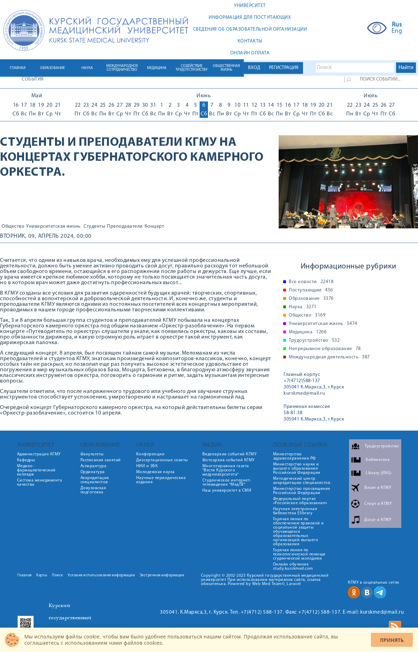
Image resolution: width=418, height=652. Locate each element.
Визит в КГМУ (377, 488)
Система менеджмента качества (39, 482)
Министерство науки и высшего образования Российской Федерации (296, 468)
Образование (311, 298)
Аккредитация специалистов (94, 480)
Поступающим (311, 290)
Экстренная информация (162, 575)
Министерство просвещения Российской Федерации (301, 491)
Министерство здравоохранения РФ (294, 456)
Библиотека (377, 460)
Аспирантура (93, 466)
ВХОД (254, 67)
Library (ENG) (379, 473)
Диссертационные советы (162, 460)
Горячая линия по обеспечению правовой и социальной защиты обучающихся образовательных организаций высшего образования (298, 531)
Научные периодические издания (161, 480)
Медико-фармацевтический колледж (36, 470)
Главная (24, 575)
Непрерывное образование (325, 349)
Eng (397, 31)
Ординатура (92, 472)
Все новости (311, 282)
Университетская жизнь (53, 226)
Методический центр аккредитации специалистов (302, 481)
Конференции (150, 454)
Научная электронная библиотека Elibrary (295, 511)
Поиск (57, 575)
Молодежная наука (155, 472)
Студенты (94, 226)
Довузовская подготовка (93, 490)
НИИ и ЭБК (147, 466)
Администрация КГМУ (39, 454)
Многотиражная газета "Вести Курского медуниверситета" (225, 470)
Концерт (154, 226)
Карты (41, 575)
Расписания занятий (100, 460)
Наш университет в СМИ (226, 490)
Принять (392, 640)
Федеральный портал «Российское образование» (300, 501)
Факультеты (92, 454)
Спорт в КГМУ (378, 504)
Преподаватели (125, 226)
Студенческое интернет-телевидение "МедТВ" (226, 482)
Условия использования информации (101, 575)
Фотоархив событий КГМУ (228, 460)
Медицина (307, 332)
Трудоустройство (314, 340)
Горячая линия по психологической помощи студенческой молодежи (299, 554)
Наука (303, 307)
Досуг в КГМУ (377, 520)
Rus (397, 25)
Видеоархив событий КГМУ (229, 454)
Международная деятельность (329, 357)
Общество (13, 226)
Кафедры (26, 460)
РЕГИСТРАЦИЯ (284, 67)
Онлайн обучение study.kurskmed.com (293, 566)
